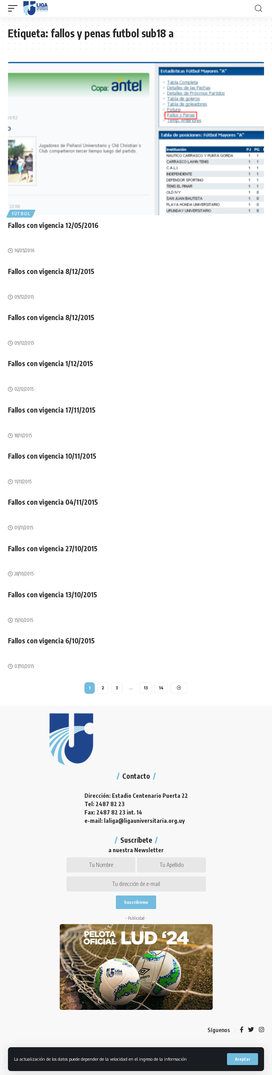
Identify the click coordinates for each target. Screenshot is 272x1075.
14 (161, 687)
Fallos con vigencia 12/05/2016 (53, 225)
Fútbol (21, 213)
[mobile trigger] (15, 8)
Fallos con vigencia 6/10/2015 (51, 640)
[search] (258, 8)
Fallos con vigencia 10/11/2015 (52, 456)
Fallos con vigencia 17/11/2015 (52, 409)
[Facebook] (241, 1030)
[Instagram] (261, 1030)
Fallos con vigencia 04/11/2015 (53, 502)
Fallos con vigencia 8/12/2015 (51, 271)
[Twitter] (251, 1030)
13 (146, 687)
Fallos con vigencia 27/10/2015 (53, 548)
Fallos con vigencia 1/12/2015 (50, 363)
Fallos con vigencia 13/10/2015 (52, 594)
